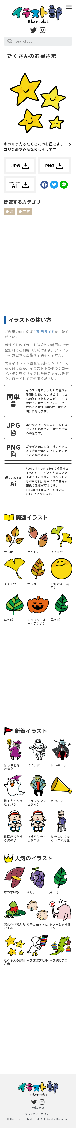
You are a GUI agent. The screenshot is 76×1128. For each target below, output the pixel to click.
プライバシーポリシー (38, 1114)
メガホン (57, 800)
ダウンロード (20, 165)
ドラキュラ (58, 765)
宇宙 (24, 212)
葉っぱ (8, 552)
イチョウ (57, 552)
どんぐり (33, 552)
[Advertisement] (38, 264)
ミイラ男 (33, 765)
